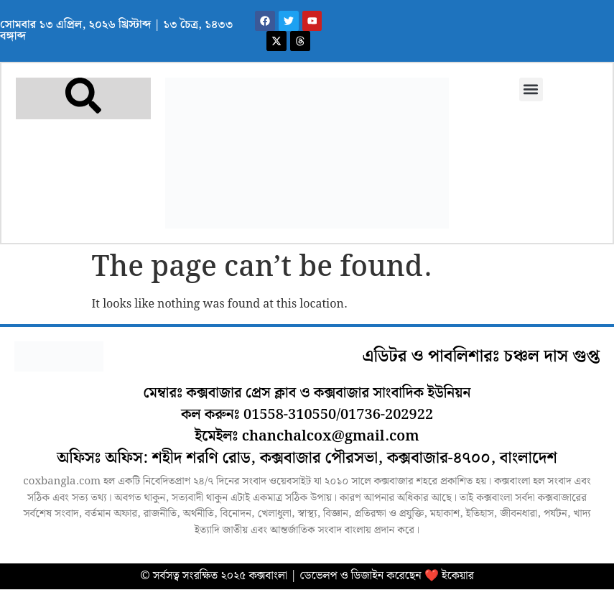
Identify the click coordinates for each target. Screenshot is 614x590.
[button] (530, 90)
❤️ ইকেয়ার (449, 577)
